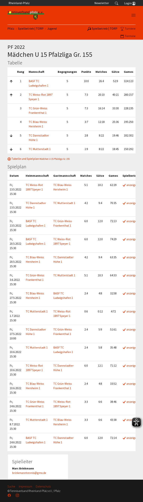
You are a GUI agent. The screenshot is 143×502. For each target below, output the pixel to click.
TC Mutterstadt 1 (40, 149)
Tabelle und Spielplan (38, 159)
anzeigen (130, 185)
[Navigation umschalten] (133, 15)
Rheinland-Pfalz (18, 3)
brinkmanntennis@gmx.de (29, 473)
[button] (116, 3)
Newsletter (101, 3)
